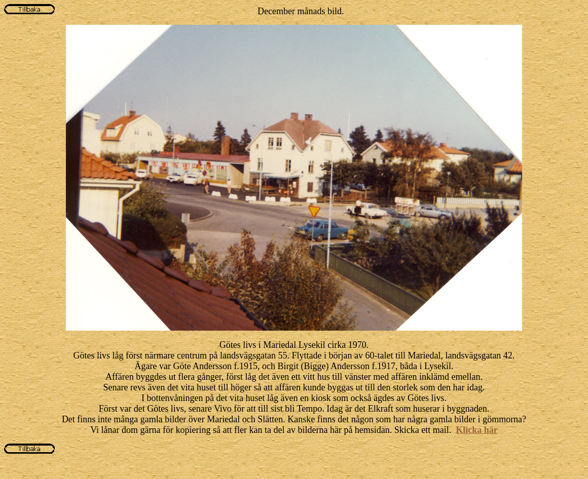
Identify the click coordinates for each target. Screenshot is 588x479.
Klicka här (477, 430)
